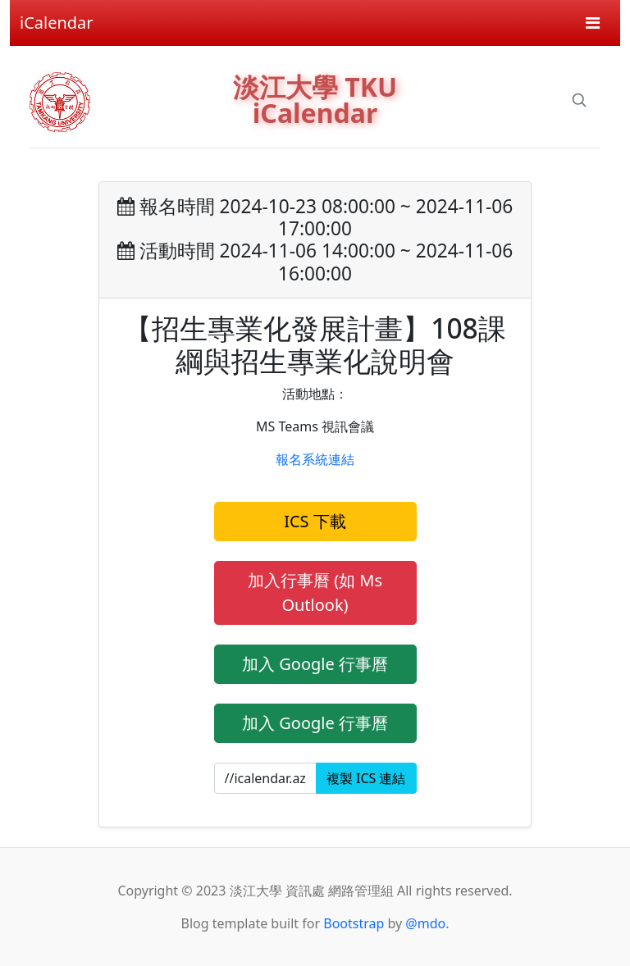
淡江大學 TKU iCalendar (315, 99)
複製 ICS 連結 (366, 778)
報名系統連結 (315, 459)
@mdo (425, 923)
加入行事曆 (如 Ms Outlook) (315, 592)
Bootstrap (353, 923)
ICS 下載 (315, 521)
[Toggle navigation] (592, 23)
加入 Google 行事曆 (315, 664)
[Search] (579, 100)
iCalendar (57, 22)
